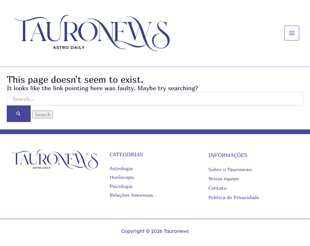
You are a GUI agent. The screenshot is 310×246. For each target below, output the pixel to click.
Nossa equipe (223, 178)
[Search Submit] (19, 113)
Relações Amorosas (131, 195)
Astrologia (121, 168)
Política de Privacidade (233, 197)
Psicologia (121, 186)
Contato (217, 188)
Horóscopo (122, 177)
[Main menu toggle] (291, 33)
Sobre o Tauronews (230, 169)
